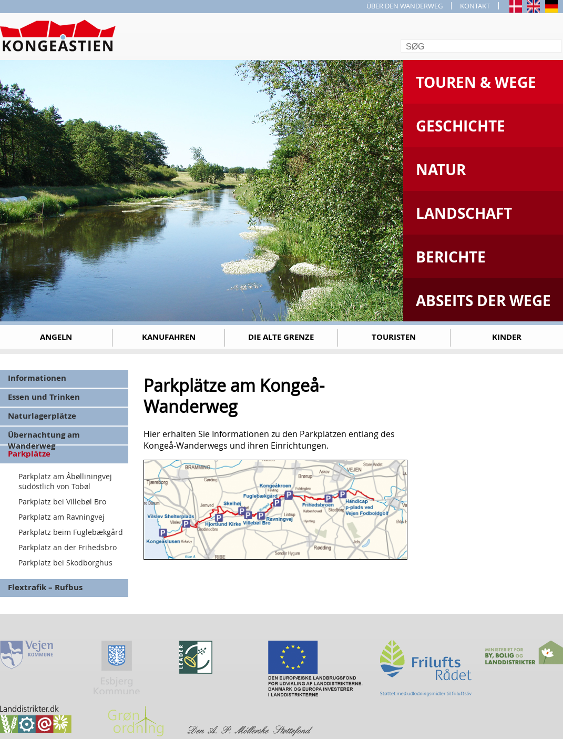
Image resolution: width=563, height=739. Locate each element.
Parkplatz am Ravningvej (61, 517)
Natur (441, 169)
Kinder (506, 336)
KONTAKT (475, 5)
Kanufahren (169, 336)
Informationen (37, 377)
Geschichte (460, 126)
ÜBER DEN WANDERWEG (404, 5)
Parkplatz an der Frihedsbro (67, 547)
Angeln (56, 336)
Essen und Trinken (44, 396)
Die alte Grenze (281, 336)
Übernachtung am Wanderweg (44, 436)
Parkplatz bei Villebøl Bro (62, 502)
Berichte (451, 257)
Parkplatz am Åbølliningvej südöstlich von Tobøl (65, 481)
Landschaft (464, 213)
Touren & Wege (476, 82)
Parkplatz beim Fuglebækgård (70, 532)
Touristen (394, 336)
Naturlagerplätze (42, 415)
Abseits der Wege (483, 300)
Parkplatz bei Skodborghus (65, 563)
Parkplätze (29, 453)
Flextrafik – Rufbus (45, 587)
